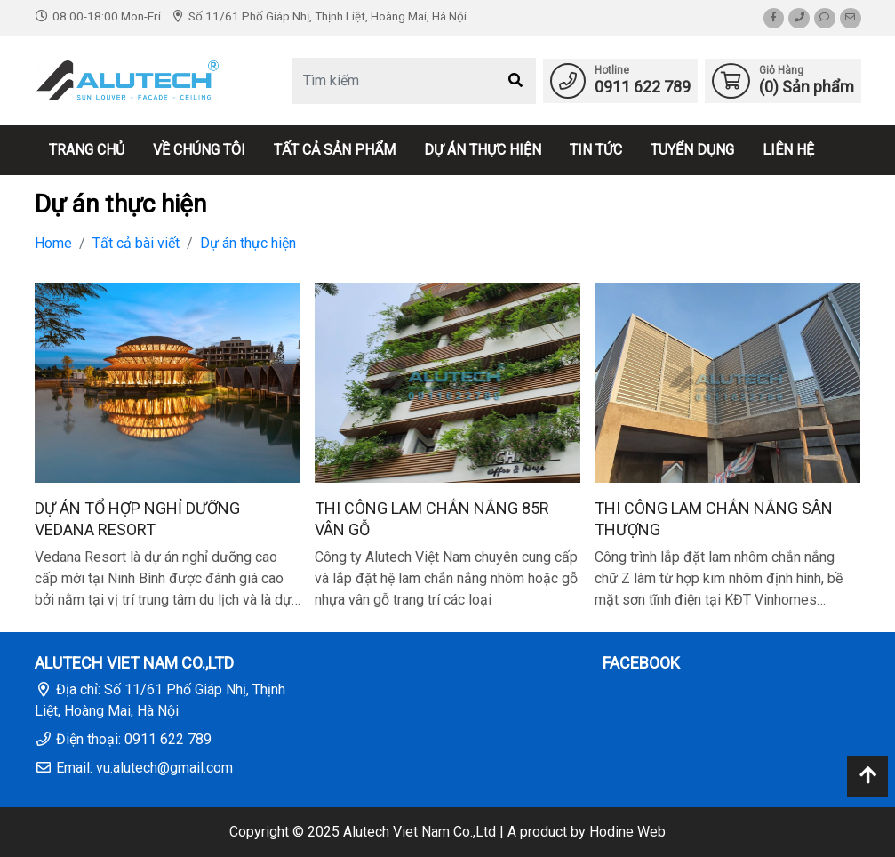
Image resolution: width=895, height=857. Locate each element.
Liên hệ (788, 149)
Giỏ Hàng (781, 70)
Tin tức (596, 149)
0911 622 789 (643, 86)
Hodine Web (627, 831)
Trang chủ (86, 149)
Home (53, 243)
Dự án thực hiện (482, 149)
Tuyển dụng (692, 149)
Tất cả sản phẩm (335, 149)
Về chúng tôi (199, 149)
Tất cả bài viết (136, 243)
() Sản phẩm (806, 86)
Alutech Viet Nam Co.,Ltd (419, 831)
